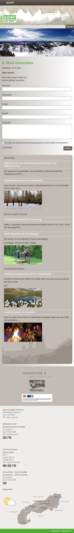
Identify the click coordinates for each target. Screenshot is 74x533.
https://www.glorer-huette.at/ (9, 466)
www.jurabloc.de (5, 437)
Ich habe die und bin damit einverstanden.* (35, 143)
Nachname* (7, 95)
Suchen (69, 27)
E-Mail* (5, 104)
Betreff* (5, 113)
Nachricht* (6, 123)
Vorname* (6, 86)
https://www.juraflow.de (5, 483)
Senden (67, 148)
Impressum (55, 531)
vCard (9, 437)
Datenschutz (66, 531)
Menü (10, 2)
